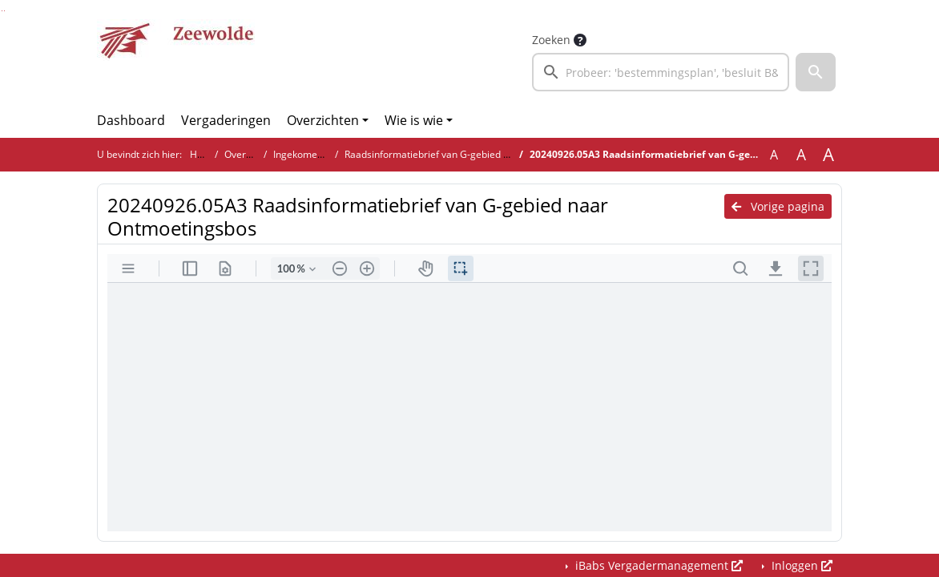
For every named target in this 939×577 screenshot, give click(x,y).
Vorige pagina (777, 206)
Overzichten (323, 120)
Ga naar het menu (4, 10)
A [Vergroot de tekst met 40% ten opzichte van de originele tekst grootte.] (828, 154)
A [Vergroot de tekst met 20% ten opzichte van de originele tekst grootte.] (801, 154)
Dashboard (131, 120)
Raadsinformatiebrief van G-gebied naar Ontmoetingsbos (472, 154)
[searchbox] (660, 72)
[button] (816, 72)
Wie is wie (414, 120)
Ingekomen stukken (316, 154)
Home (203, 154)
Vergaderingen (226, 120)
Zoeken (551, 39)
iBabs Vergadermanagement (657, 565)
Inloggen (800, 565)
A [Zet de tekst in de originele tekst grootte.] (774, 154)
